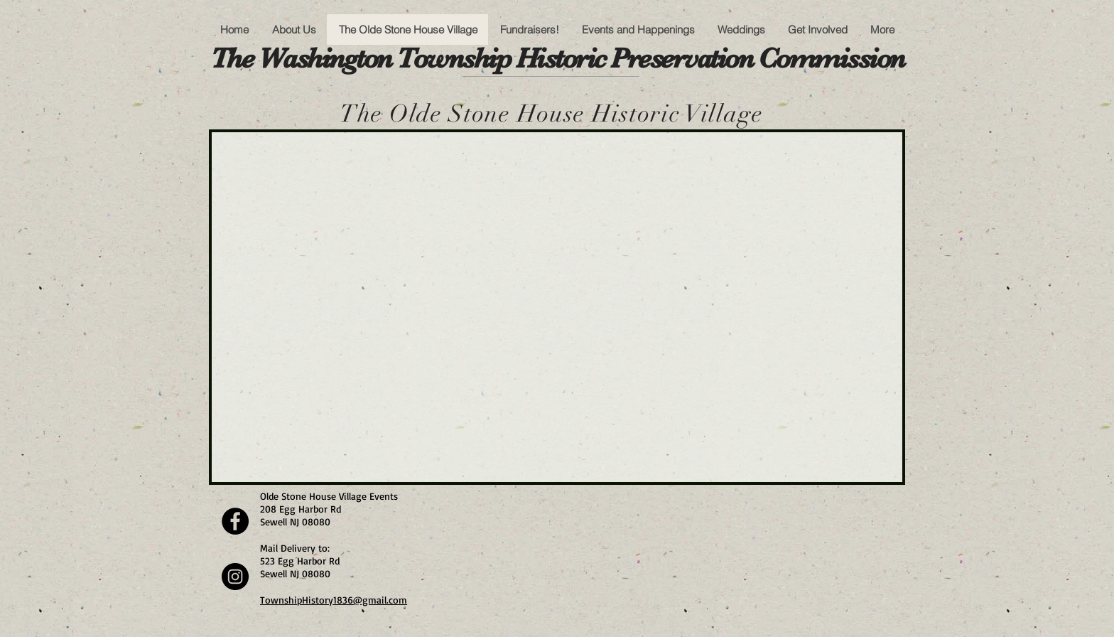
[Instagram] (235, 576)
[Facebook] (235, 521)
